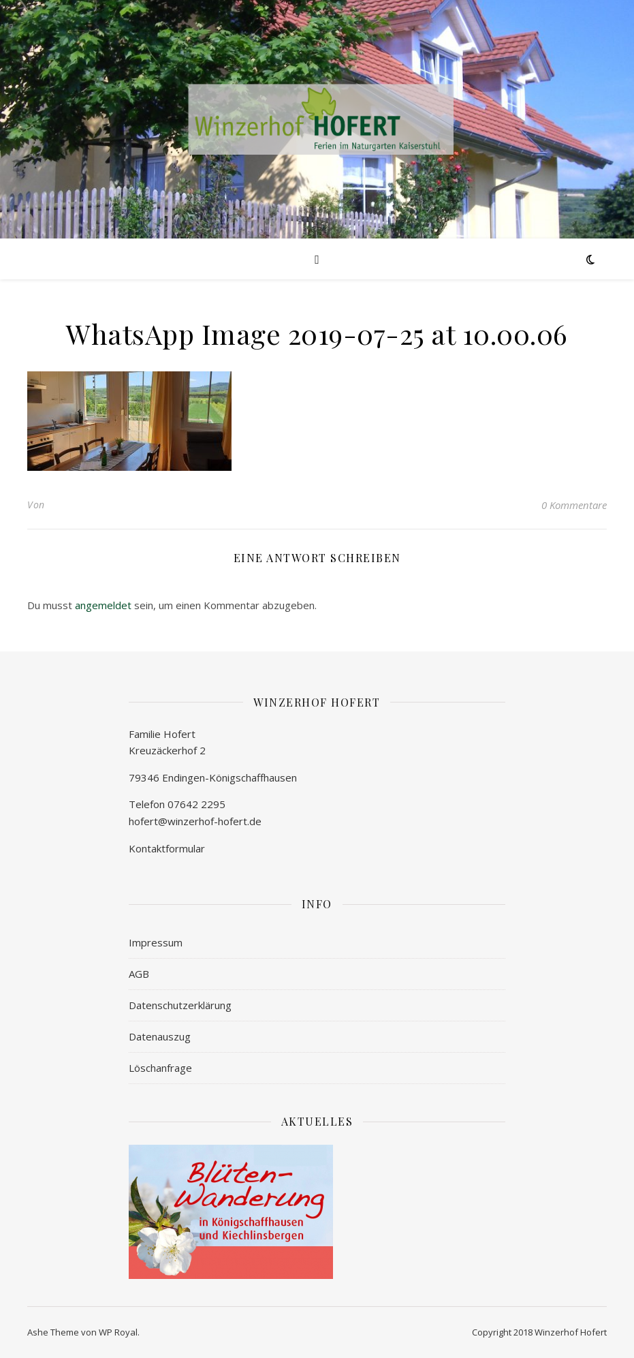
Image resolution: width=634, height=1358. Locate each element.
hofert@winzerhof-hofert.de (195, 821)
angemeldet (103, 605)
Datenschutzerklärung (180, 1005)
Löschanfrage (160, 1068)
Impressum (156, 942)
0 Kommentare (574, 505)
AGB (139, 974)
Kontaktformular (167, 848)
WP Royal (118, 1332)
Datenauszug (160, 1036)
